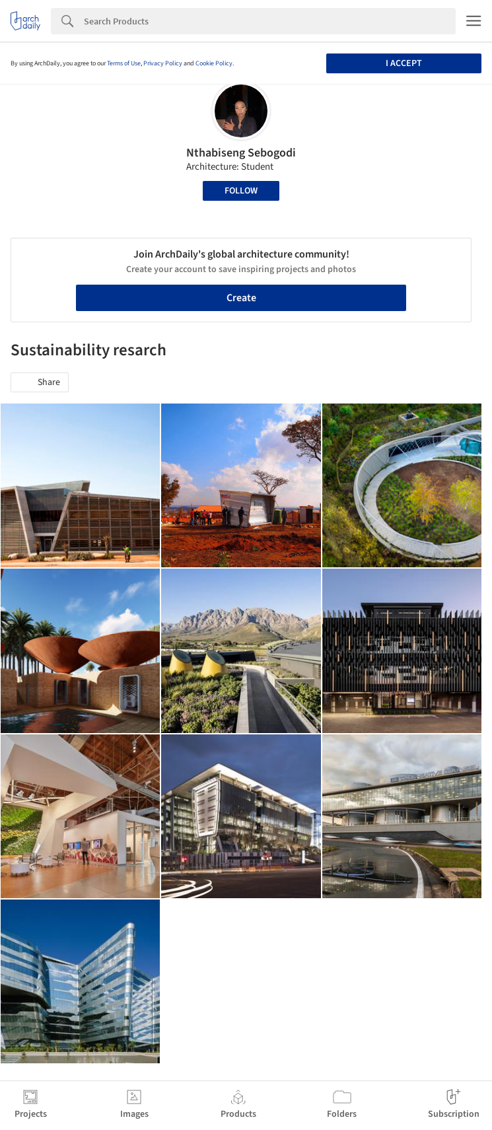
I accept (404, 63)
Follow (241, 190)
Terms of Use (124, 63)
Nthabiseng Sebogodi (241, 153)
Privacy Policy (162, 63)
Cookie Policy (213, 63)
